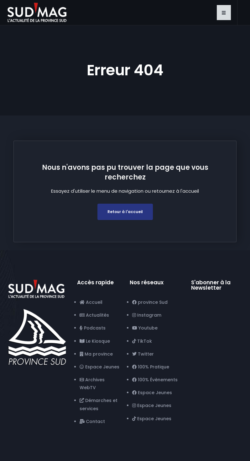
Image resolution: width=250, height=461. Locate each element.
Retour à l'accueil (125, 211)
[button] (224, 12)
